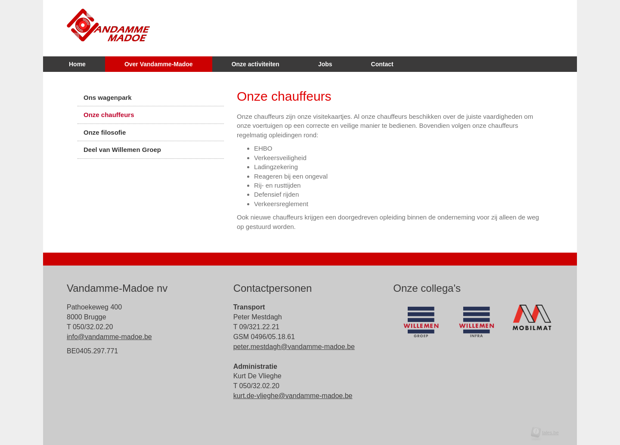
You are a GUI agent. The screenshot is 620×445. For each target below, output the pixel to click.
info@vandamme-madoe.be (109, 336)
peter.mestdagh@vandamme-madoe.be (294, 346)
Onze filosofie (105, 132)
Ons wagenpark (108, 97)
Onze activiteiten (255, 64)
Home (77, 64)
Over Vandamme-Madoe (158, 64)
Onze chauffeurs (109, 114)
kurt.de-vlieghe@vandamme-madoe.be (293, 395)
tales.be (547, 432)
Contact (382, 64)
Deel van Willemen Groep (122, 149)
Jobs (325, 64)
